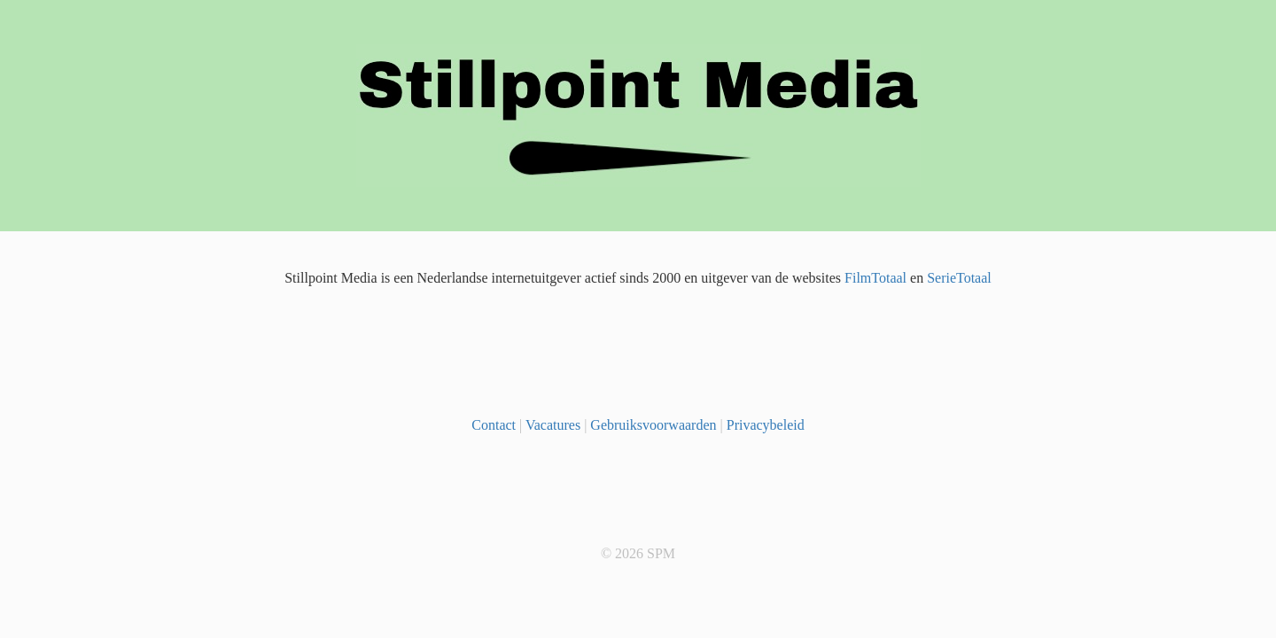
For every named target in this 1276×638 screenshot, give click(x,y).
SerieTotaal (959, 277)
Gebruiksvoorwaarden (653, 424)
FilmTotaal (875, 277)
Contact (493, 424)
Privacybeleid (766, 424)
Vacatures (552, 424)
